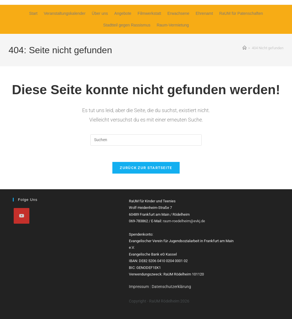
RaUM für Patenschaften (241, 13)
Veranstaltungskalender (64, 13)
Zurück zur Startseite (146, 169)
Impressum (139, 286)
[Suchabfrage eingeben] (146, 140)
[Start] (244, 48)
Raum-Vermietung (173, 25)
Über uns (100, 13)
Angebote (122, 13)
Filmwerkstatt (149, 13)
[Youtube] (21, 216)
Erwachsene (178, 13)
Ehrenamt (204, 13)
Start (33, 13)
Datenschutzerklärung (171, 286)
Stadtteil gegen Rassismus (127, 25)
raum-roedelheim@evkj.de (184, 221)
